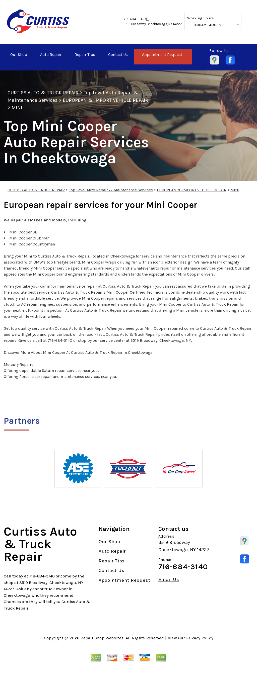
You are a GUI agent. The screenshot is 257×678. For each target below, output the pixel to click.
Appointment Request (162, 54)
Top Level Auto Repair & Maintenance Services (111, 190)
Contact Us (118, 54)
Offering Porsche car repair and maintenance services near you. (60, 376)
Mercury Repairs (18, 364)
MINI (17, 108)
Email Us (168, 579)
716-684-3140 (134, 19)
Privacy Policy (199, 638)
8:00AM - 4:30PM (208, 25)
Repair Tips (85, 54)
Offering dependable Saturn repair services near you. (51, 370)
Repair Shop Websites (102, 638)
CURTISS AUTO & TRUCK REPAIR (43, 93)
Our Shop (18, 54)
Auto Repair (50, 54)
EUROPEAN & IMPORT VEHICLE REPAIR (105, 100)
